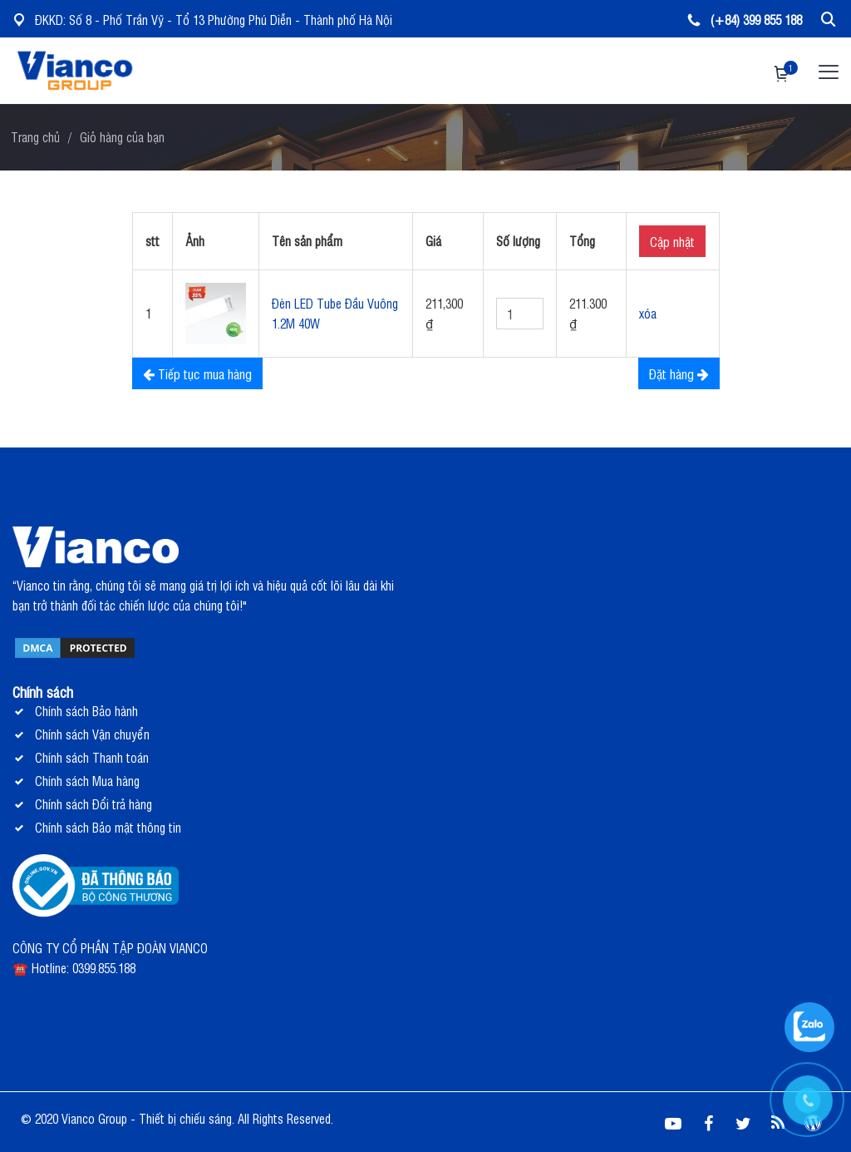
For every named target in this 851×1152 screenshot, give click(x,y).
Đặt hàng (679, 373)
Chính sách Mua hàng (87, 780)
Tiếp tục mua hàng (197, 373)
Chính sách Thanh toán (92, 757)
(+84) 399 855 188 (744, 19)
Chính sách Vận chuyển (92, 734)
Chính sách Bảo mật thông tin (108, 827)
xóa (648, 313)
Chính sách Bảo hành (86, 710)
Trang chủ (35, 137)
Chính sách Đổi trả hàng (93, 804)
